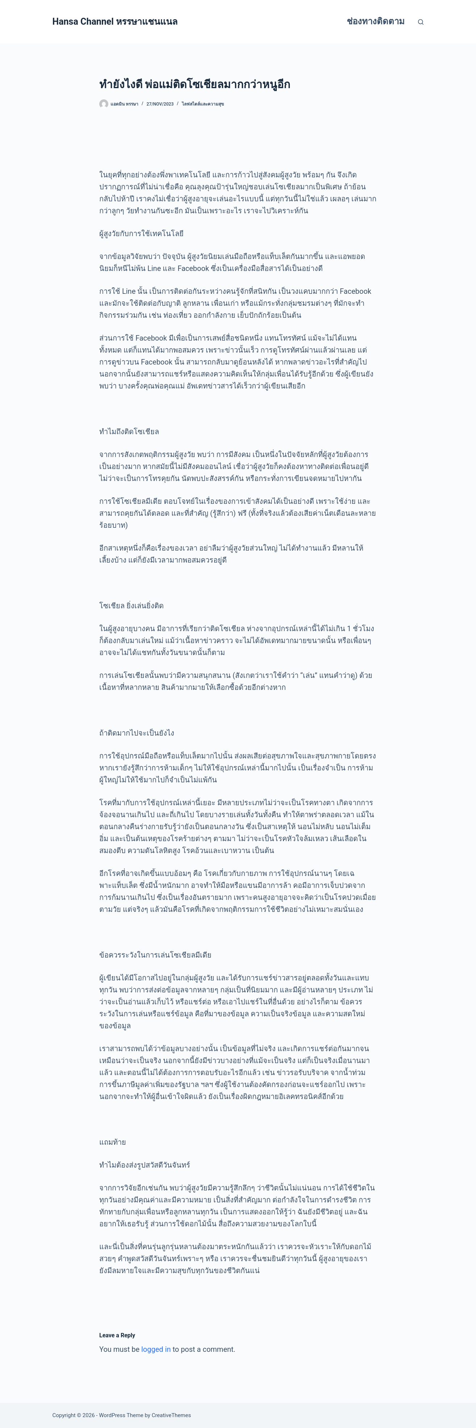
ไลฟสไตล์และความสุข (203, 104)
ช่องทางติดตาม (376, 21)
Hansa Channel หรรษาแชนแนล (115, 21)
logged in (156, 1349)
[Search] (420, 22)
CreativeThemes (171, 1415)
